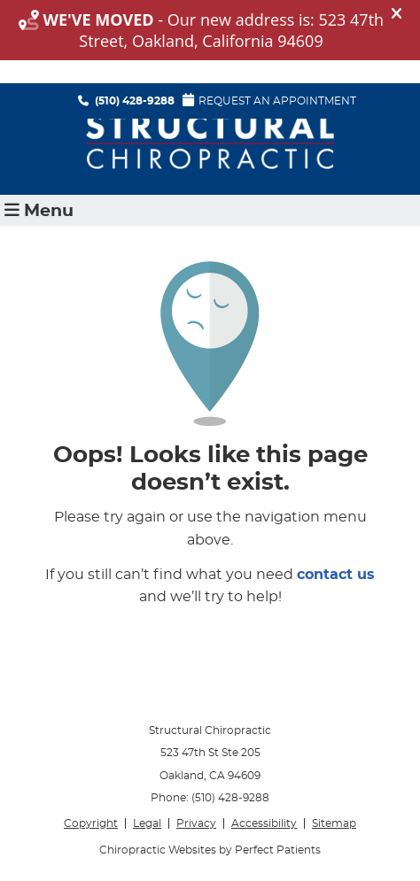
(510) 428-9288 (135, 101)
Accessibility (264, 823)
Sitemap (334, 823)
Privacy (196, 823)
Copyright (91, 823)
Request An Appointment (269, 99)
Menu (39, 210)
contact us (336, 575)
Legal (147, 823)
